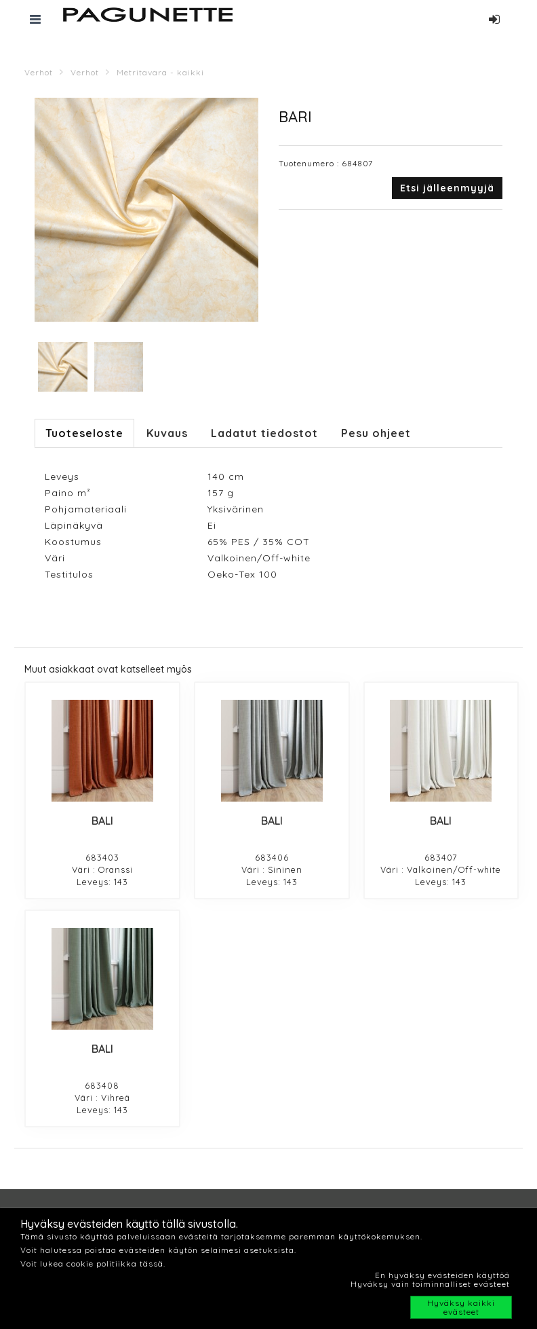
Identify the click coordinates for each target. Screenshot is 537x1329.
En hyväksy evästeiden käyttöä (442, 1275)
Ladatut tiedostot (264, 433)
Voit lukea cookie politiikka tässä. (92, 1263)
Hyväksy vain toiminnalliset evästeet (430, 1283)
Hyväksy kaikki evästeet (461, 1307)
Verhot (38, 72)
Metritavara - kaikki (160, 72)
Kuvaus (167, 433)
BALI (102, 820)
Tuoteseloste (84, 433)
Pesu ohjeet (376, 433)
